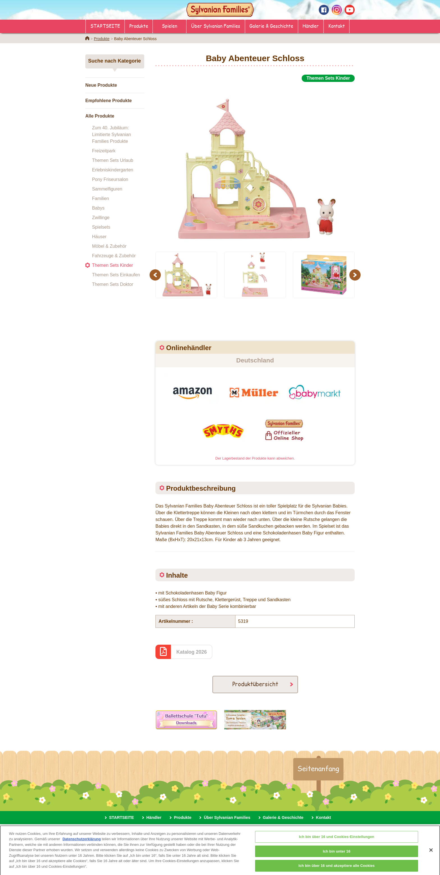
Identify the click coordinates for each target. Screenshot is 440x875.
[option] (255, 163)
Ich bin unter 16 (336, 857)
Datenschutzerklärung (82, 845)
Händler (310, 25)
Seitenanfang (318, 768)
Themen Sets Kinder (112, 265)
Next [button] (355, 274)
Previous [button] (156, 274)
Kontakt (336, 25)
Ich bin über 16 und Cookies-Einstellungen (336, 843)
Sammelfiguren (107, 189)
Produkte (138, 25)
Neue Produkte (101, 85)
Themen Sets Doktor (112, 284)
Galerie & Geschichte (271, 25)
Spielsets (101, 227)
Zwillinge (100, 217)
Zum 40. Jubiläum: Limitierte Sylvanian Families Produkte (111, 134)
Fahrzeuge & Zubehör (114, 255)
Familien (100, 198)
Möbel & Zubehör (109, 246)
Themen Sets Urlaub (112, 160)
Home (87, 38)
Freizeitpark (104, 150)
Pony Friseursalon (110, 179)
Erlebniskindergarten (112, 169)
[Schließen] (431, 856)
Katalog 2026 (192, 652)
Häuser (99, 236)
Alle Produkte (99, 116)
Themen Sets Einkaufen (116, 274)
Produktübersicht (255, 684)
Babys (98, 208)
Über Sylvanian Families (215, 25)
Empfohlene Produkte (108, 100)
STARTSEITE (105, 25)
